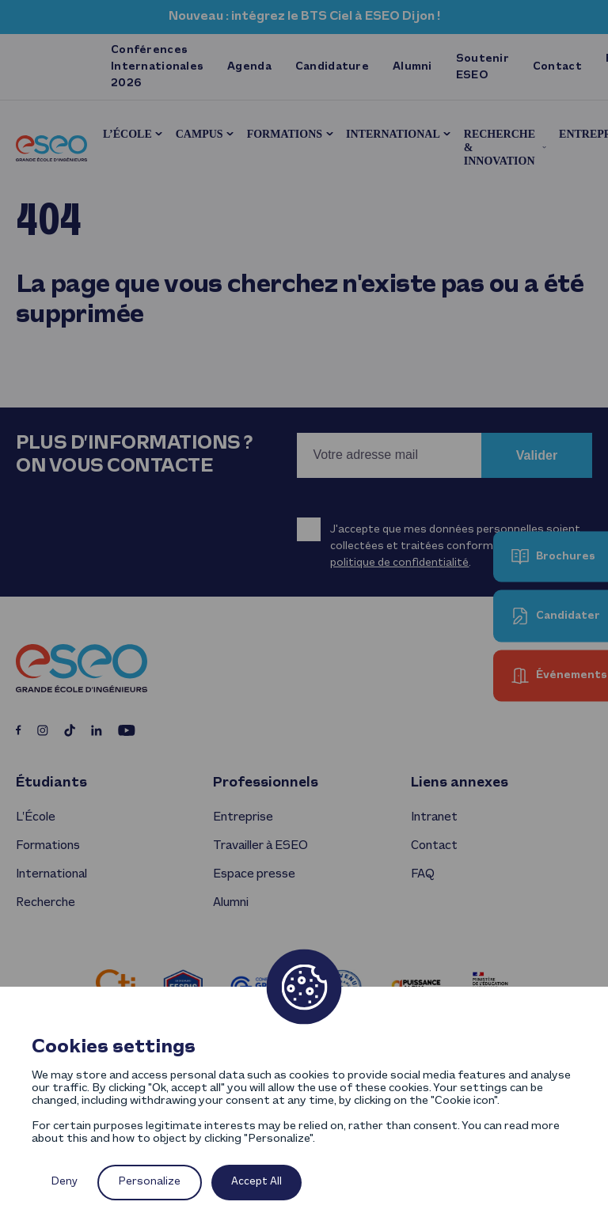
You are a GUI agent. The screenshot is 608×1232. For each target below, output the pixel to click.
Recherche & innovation (499, 147)
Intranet (434, 817)
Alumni (412, 67)
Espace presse (254, 874)
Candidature (332, 67)
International (393, 134)
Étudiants (51, 782)
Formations (284, 134)
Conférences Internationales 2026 (157, 66)
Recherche (45, 903)
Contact (557, 67)
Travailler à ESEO (260, 846)
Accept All (256, 1182)
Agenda (249, 67)
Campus (199, 134)
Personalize (149, 1182)
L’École (127, 134)
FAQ (422, 874)
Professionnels (265, 782)
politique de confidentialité (399, 563)
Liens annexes (459, 782)
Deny (64, 1182)
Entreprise (243, 817)
